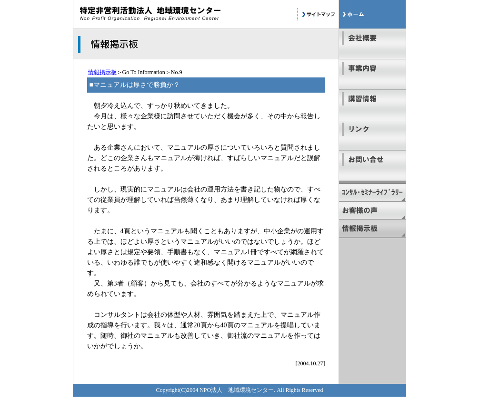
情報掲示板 (102, 72)
